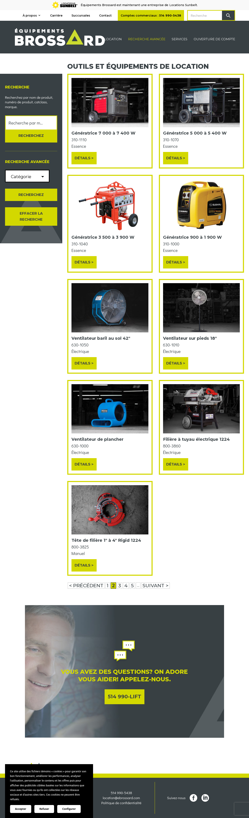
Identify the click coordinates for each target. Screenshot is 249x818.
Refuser (44, 809)
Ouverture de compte (214, 39)
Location (113, 39)
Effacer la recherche (31, 216)
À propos (30, 15)
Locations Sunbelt (183, 5)
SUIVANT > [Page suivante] (156, 586)
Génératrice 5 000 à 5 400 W (195, 133)
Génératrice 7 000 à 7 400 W (103, 133)
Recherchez (31, 136)
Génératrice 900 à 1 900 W (192, 237)
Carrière (56, 15)
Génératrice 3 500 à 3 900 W (102, 237)
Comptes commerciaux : (151, 15)
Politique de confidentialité (121, 806)
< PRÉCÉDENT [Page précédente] (86, 586)
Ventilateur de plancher (97, 439)
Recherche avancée (146, 39)
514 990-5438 (121, 796)
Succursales (80, 15)
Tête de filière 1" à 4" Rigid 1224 (106, 540)
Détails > (84, 158)
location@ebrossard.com (121, 801)
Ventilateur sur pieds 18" (190, 338)
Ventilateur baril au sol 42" (100, 338)
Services (179, 39)
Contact (105, 15)
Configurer (69, 809)
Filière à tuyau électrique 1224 (196, 439)
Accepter (20, 809)
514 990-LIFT (124, 697)
